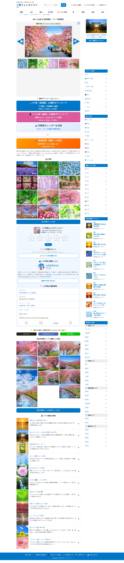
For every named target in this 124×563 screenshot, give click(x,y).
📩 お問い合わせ (92, 557)
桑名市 (87, 345)
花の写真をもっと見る (48, 225)
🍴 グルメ (88, 107)
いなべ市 (87, 329)
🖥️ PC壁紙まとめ (68, 557)
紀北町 (87, 433)
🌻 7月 (87, 193)
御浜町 (87, 437)
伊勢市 (87, 391)
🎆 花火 (87, 94)
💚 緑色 (87, 127)
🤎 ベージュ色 (89, 160)
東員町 (87, 337)
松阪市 (26, 14)
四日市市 (87, 357)
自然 (93, 12)
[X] (47, 271)
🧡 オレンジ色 (89, 140)
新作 (41, 12)
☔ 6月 (87, 189)
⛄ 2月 (87, 173)
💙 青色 (87, 123)
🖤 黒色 (87, 152)
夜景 (83, 12)
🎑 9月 (87, 201)
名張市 (87, 422)
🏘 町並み (88, 98)
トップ (20, 14)
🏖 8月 (87, 197)
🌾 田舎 (87, 102)
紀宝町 (87, 446)
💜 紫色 (87, 148)
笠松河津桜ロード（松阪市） (28, 295)
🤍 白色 (87, 156)
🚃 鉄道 (87, 111)
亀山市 (87, 353)
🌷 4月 (87, 181)
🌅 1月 (87, 169)
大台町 (87, 376)
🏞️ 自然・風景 (89, 78)
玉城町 (87, 407)
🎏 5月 (87, 185)
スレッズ (55, 277)
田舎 (102, 12)
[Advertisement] (48, 82)
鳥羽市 (87, 399)
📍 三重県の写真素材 (39, 557)
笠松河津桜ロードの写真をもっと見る (48, 413)
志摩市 (87, 395)
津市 (86, 364)
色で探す (50, 12)
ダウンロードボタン (49, 23)
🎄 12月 (87, 213)
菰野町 (87, 341)
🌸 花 (86, 74)
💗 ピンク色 (88, 119)
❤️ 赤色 (87, 144)
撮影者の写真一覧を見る (48, 283)
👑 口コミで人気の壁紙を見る (48, 258)
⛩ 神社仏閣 (88, 90)
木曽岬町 (87, 333)
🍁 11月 (87, 209)
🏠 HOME (28, 557)
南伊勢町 (87, 403)
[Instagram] (50, 271)
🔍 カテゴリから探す (89, 5)
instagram (49, 277)
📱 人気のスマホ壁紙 (54, 557)
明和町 (87, 372)
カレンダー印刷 (62, 12)
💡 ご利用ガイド (101, 5)
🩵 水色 (87, 132)
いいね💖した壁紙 (76, 5)
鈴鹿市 (87, 349)
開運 (21, 12)
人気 (31, 12)
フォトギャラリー (27, 6)
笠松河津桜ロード (35, 14)
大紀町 (87, 384)
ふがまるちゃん (49, 156)
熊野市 (87, 441)
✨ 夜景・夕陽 (89, 86)
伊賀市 (87, 418)
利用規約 (27, 158)
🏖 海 (86, 82)
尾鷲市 (87, 429)
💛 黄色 (87, 136)
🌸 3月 (87, 177)
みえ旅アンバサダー (30, 279)
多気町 (87, 380)
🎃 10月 (87, 205)
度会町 (87, 411)
